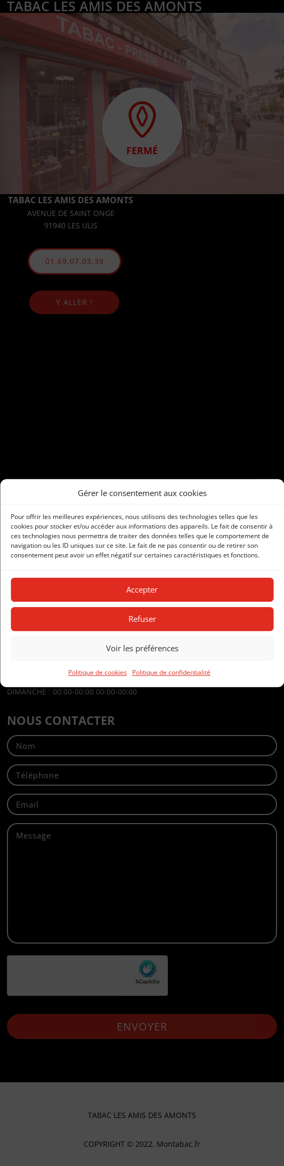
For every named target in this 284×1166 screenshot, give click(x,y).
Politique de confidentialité (171, 672)
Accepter (142, 590)
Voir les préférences (142, 648)
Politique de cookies (97, 672)
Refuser (142, 619)
